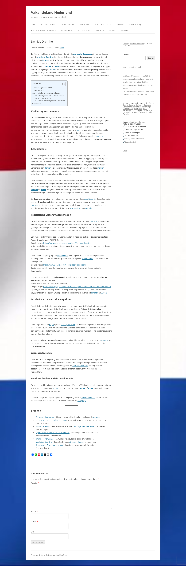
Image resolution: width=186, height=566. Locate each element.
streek (79, 130)
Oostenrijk (147, 110)
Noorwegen (137, 110)
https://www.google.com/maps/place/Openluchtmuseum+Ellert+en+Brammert (77, 286)
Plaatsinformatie (48, 25)
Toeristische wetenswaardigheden (47, 93)
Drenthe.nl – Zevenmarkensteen (49, 445)
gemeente (77, 54)
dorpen (53, 69)
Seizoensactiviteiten (44, 98)
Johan (61, 47)
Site (32, 532)
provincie (41, 57)
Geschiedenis (39, 90)
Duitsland (138, 107)
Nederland (127, 110)
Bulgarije (140, 105)
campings (82, 400)
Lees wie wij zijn (131, 142)
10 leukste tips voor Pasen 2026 (135, 94)
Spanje (151, 112)
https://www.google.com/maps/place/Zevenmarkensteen (67, 243)
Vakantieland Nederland (51, 12)
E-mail (34, 521)
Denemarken (128, 107)
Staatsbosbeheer (43, 426)
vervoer (56, 388)
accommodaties (88, 397)
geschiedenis (90, 199)
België (125, 105)
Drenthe (49, 57)
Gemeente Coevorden (45, 417)
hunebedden (87, 258)
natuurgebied (79, 426)
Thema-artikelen (67, 25)
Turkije (126, 114)
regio (51, 324)
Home (33, 25)
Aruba (151, 103)
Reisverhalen (66, 30)
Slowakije (144, 112)
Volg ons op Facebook (132, 67)
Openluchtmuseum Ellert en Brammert (52, 432)
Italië (145, 108)
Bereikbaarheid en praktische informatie (51, 101)
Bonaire (132, 105)
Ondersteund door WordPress (56, 555)
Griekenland (128, 108)
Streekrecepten (83, 30)
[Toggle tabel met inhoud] (62, 84)
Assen (57, 66)
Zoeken (126, 54)
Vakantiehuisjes (135, 25)
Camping (120, 25)
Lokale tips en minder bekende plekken (51, 96)
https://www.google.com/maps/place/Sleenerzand (64, 265)
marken (99, 136)
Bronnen (37, 103)
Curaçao (147, 105)
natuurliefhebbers (80, 365)
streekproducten (68, 324)
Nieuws (112, 30)
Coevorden (87, 54)
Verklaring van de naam (43, 87)
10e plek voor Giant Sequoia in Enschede (138, 91)
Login (125, 150)
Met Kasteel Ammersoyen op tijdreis (136, 76)
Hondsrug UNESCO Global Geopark (51, 420)
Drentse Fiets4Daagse (45, 439)
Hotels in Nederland (103, 25)
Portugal (126, 112)
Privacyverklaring (37, 555)
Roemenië (134, 112)
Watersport (85, 25)
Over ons (124, 30)
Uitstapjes (99, 30)
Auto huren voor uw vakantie (43, 30)
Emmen (45, 60)
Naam (34, 511)
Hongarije (138, 108)
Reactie (35, 483)
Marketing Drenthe (44, 442)
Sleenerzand (62, 255)
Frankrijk (147, 107)
